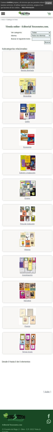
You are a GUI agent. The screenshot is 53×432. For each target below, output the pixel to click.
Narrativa (27, 300)
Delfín (27, 121)
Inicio (3, 19)
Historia (27, 249)
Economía (27, 146)
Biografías (27, 95)
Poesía (27, 325)
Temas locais (27, 351)
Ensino (27, 197)
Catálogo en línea (11, 19)
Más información (28, 8)
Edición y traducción (27, 172)
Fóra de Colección (27, 223)
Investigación (27, 274)
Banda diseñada (27, 69)
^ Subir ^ (47, 392)
